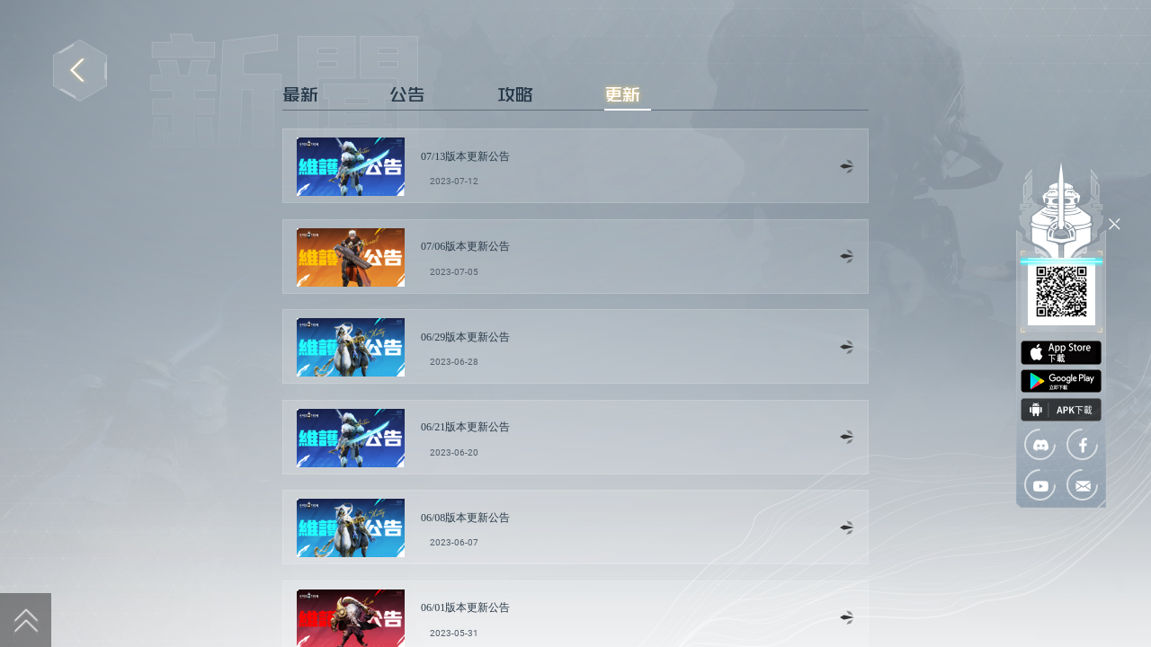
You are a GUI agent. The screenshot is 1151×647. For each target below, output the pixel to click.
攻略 (515, 94)
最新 (300, 94)
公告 (407, 94)
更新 (622, 94)
